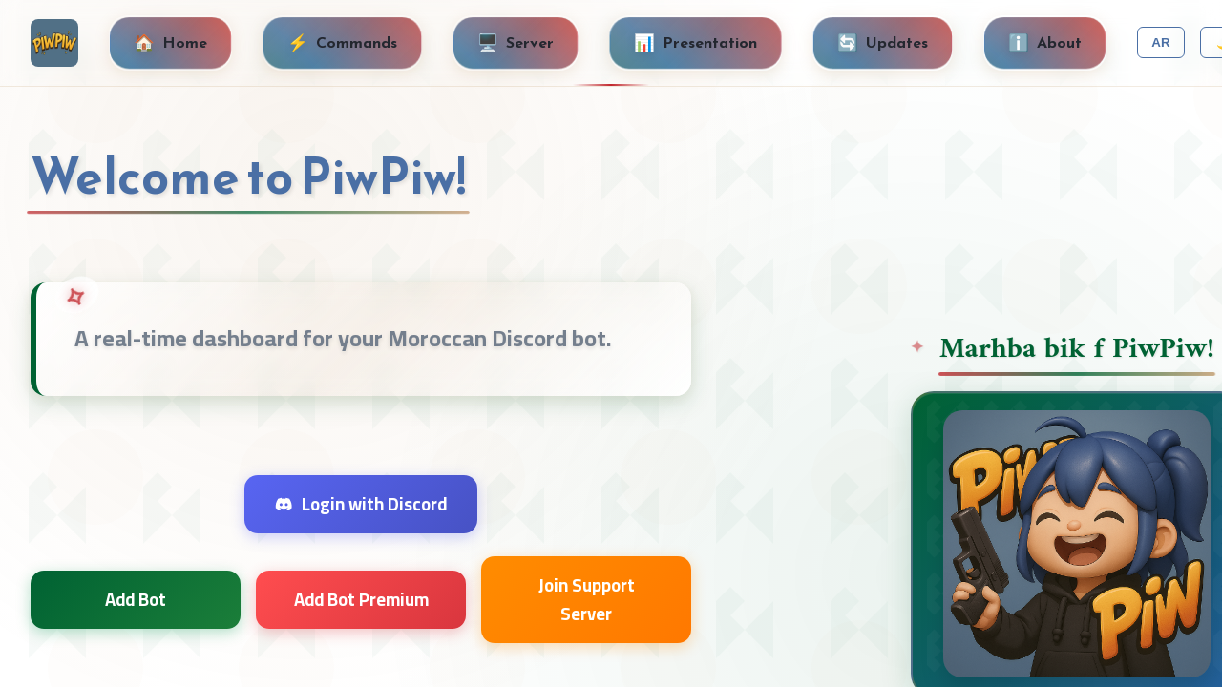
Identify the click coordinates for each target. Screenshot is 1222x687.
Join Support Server (586, 599)
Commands (342, 43)
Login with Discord (361, 504)
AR (1160, 42)
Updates (882, 43)
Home (170, 43)
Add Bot (135, 599)
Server (515, 43)
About (1045, 43)
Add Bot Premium (361, 599)
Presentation (695, 43)
